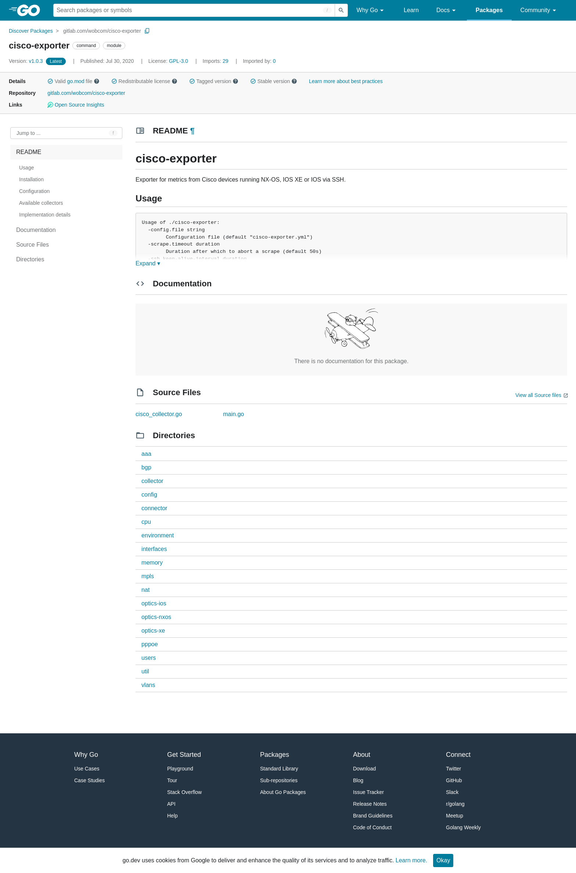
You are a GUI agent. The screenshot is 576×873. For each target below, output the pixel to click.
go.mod (75, 81)
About (361, 754)
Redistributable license (144, 81)
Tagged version (213, 81)
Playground (180, 769)
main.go (233, 414)
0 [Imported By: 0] (259, 61)
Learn (411, 10)
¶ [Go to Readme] (192, 130)
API (171, 804)
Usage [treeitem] (26, 168)
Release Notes (370, 804)
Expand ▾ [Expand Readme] (148, 263)
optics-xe (153, 630)
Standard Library (279, 769)
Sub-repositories (279, 780)
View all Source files (538, 395)
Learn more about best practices (346, 81)
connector (154, 508)
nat (145, 590)
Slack (452, 792)
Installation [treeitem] (31, 179)
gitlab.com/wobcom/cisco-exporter (102, 31)
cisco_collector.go (159, 414)
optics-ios (153, 603)
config (149, 494)
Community (539, 10)
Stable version (273, 81)
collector (152, 481)
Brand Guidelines (372, 816)
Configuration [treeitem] (34, 191)
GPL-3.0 (178, 61)
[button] (50, 81)
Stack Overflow (184, 792)
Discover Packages (31, 31)
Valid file (73, 81)
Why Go (371, 10)
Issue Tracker (368, 792)
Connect (458, 754)
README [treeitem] (28, 152)
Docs (447, 10)
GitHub (454, 780)
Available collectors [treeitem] (41, 203)
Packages (489, 10)
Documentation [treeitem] (36, 230)
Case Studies (89, 780)
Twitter (453, 769)
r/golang (455, 804)
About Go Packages (283, 792)
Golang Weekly (463, 827)
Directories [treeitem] (30, 259)
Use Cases (86, 769)
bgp (146, 467)
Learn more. (411, 860)
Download (364, 769)
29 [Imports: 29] (216, 61)
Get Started (184, 754)
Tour (172, 780)
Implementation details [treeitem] (45, 215)
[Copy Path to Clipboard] (147, 31)
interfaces (154, 549)
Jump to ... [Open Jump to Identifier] (28, 133)
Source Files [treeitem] (32, 244)
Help (172, 816)
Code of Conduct (372, 827)
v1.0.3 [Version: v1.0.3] (26, 61)
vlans (148, 685)
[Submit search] (341, 10)
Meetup (454, 816)
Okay (443, 860)
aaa (146, 454)
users (148, 658)
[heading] (31, 10)
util (145, 671)
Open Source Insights (75, 105)
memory (152, 562)
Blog (358, 780)
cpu (146, 522)
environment (157, 535)
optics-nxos (156, 617)
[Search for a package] (194, 10)
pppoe (149, 644)
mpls (147, 576)
